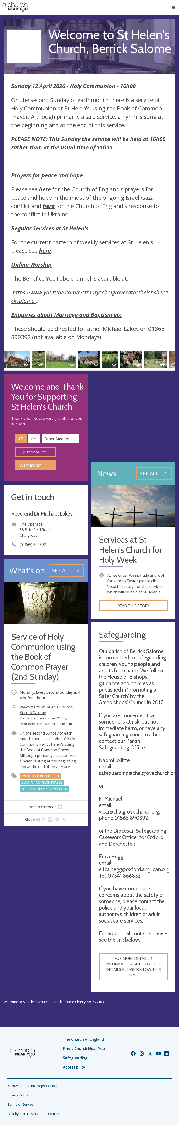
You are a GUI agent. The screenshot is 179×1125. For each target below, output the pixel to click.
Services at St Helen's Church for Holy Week (130, 550)
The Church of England (83, 1039)
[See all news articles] (154, 473)
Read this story (133, 605)
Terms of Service (20, 1104)
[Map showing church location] (133, 416)
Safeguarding (75, 1057)
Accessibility (74, 1067)
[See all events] (66, 570)
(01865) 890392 (33, 544)
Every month (33, 465)
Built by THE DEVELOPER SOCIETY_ (34, 1114)
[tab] (46, 807)
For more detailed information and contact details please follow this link (133, 967)
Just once (34, 452)
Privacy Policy (17, 1095)
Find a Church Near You (84, 1048)
